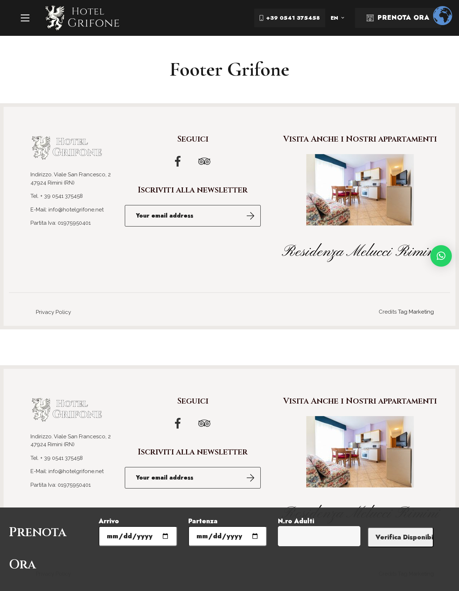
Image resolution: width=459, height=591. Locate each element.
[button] (441, 256)
